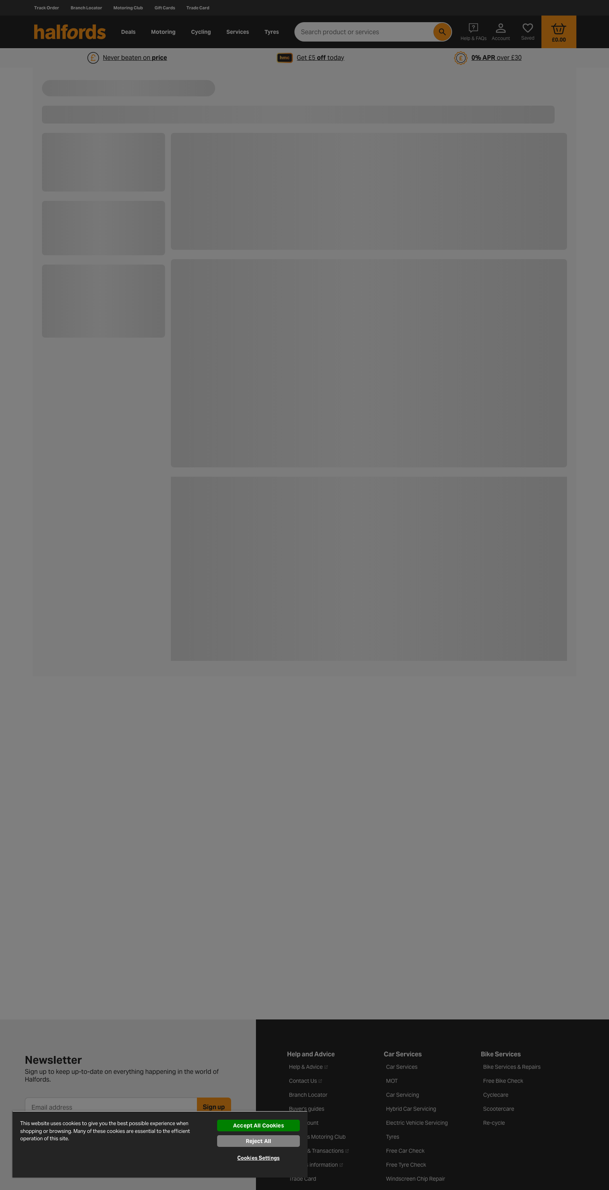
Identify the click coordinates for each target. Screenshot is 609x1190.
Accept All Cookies (258, 1125)
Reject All (258, 1141)
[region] (160, 1144)
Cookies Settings (258, 1158)
